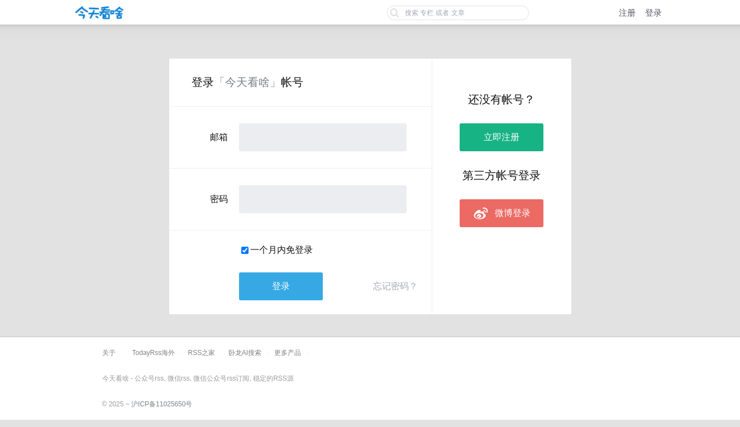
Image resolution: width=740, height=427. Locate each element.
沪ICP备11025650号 (161, 404)
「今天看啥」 (247, 82)
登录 (653, 12)
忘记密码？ (395, 286)
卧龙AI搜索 (244, 353)
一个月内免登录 (281, 250)
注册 (627, 12)
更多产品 (287, 353)
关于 (109, 353)
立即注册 (501, 137)
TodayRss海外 (153, 353)
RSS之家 (202, 353)
